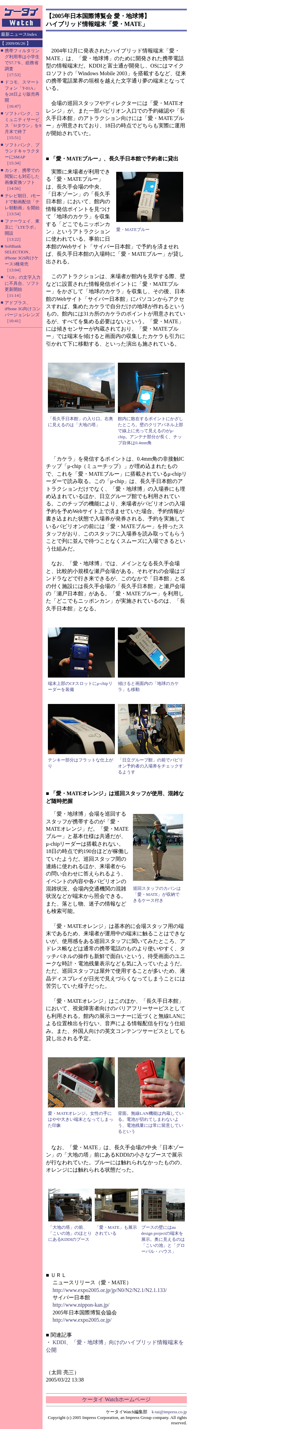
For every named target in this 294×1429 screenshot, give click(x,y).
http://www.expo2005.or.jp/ (82, 1320)
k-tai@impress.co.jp (169, 1411)
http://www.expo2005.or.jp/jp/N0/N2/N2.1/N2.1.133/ (110, 1290)
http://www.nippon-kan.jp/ (81, 1305)
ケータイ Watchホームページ (116, 1399)
